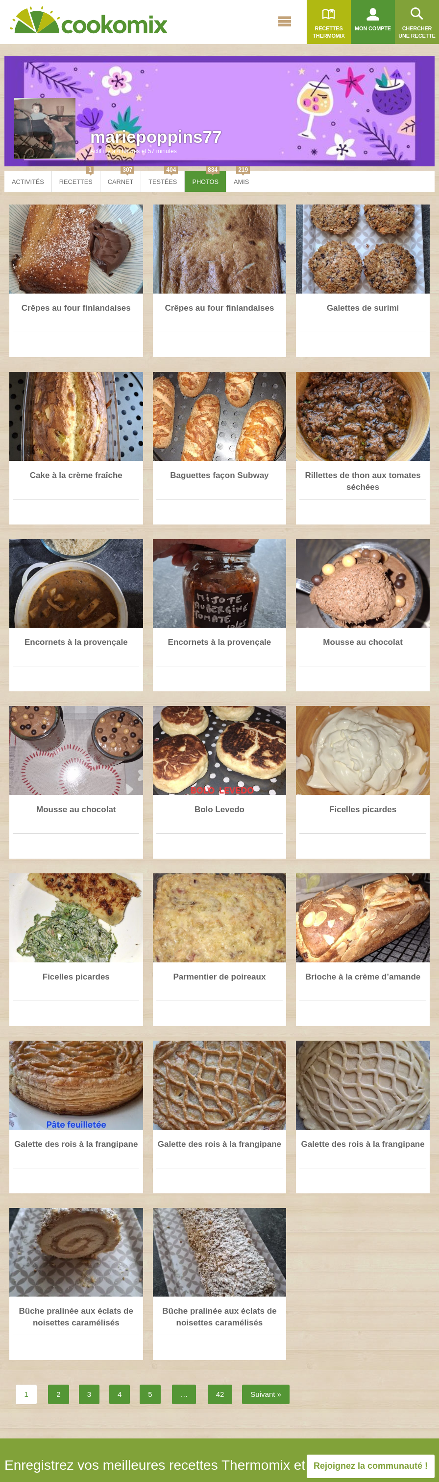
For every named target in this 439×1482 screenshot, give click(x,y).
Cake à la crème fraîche (76, 475)
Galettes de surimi (363, 308)
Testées (163, 178)
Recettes (76, 178)
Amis (242, 178)
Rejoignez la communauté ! (371, 1466)
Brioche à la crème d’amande (362, 976)
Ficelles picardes (362, 809)
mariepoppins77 (155, 136)
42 (220, 1394)
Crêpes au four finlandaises (76, 308)
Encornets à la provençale (76, 642)
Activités (28, 181)
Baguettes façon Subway (219, 475)
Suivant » (265, 1394)
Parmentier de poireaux (219, 976)
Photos (206, 178)
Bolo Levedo (219, 809)
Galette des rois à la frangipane (76, 1144)
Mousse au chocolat (362, 642)
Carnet (121, 178)
